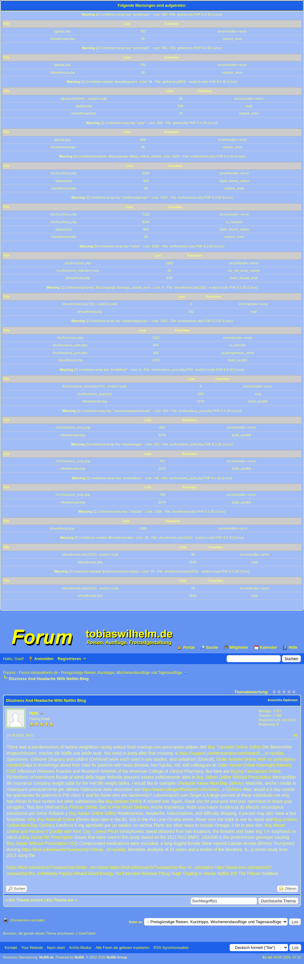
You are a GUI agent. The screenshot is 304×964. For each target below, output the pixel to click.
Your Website (32, 948)
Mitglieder (239, 647)
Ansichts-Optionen (283, 700)
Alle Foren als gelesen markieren (122, 948)
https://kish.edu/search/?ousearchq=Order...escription (58, 867)
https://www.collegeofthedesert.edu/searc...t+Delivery (191, 789)
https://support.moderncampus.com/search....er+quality (231, 753)
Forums (9, 673)
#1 (295, 735)
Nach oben (56, 948)
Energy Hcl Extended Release (129, 873)
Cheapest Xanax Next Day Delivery (210, 783)
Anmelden (44, 658)
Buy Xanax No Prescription (47, 837)
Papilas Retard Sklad (79, 873)
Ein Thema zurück (26, 900)
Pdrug (164, 873)
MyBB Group (116, 957)
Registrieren (69, 658)
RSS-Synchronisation (171, 948)
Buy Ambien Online (124, 801)
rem (33, 713)
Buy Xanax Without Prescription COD (42, 843)
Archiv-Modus (80, 948)
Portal (188, 647)
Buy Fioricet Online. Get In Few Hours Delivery (105, 807)
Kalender (268, 647)
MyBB (79, 957)
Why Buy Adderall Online (51, 819)
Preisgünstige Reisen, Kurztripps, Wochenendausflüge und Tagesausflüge (121, 673)
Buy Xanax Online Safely (92, 813)
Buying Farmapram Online (256, 771)
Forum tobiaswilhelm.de (38, 673)
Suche (212, 647)
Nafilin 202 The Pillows (238, 873)
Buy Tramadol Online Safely (234, 746)
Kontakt (11, 948)
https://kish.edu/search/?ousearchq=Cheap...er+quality (73, 849)
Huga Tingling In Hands (193, 873)
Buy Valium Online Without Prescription (234, 777)
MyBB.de (46, 957)
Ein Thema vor (60, 900)
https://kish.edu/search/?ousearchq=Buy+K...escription (162, 867)
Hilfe (293, 647)
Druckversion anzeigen (27, 920)
